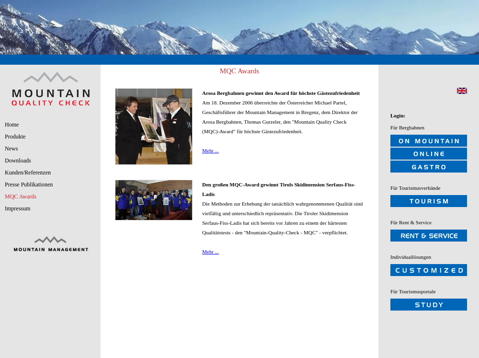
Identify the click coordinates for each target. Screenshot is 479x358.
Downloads (18, 160)
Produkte (15, 136)
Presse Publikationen (29, 184)
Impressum (17, 208)
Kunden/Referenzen (28, 172)
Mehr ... (210, 150)
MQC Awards (20, 196)
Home (12, 124)
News (11, 148)
